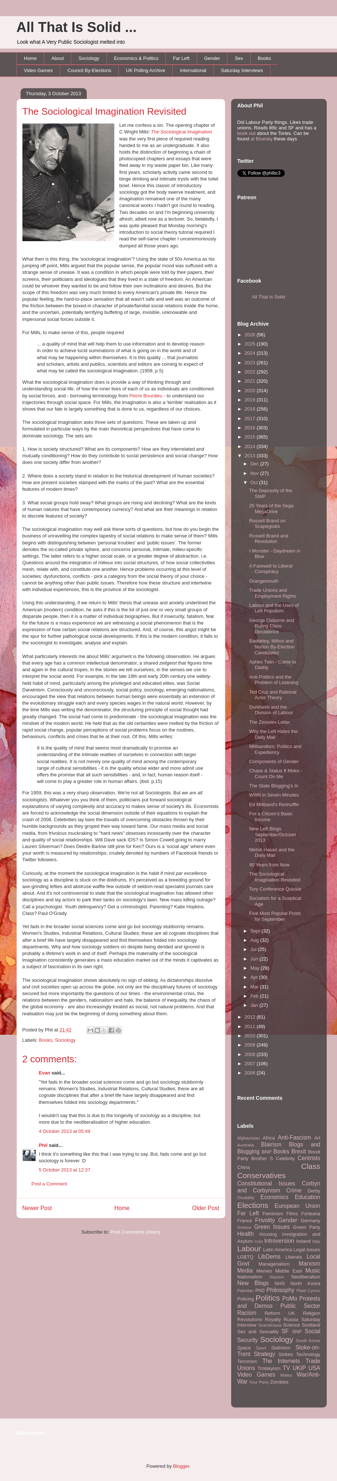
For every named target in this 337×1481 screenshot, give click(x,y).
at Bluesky (262, 139)
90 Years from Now (269, 865)
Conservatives (261, 1175)
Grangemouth (264, 581)
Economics (274, 1197)
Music (312, 1270)
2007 (251, 1063)
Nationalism (249, 1277)
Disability (246, 1197)
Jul (254, 949)
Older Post (205, 1208)
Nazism (277, 1276)
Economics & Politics (136, 58)
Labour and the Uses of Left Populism (274, 608)
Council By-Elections (89, 70)
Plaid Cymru (308, 1290)
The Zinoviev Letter (269, 722)
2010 (251, 1035)
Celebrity (285, 1158)
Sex (239, 58)
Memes (264, 1271)
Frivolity (265, 1220)
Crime (294, 1190)
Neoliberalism (305, 1277)
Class (310, 1166)
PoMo (289, 1298)
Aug (255, 940)
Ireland (303, 1241)
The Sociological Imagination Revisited (104, 111)
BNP (267, 1152)
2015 (251, 437)
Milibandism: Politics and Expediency (275, 749)
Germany (310, 1220)
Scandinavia (270, 1325)
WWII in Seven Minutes (274, 795)
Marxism (309, 1263)
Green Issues (272, 1227)
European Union (297, 1206)
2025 (251, 344)
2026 (251, 334)
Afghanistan (248, 1137)
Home (30, 58)
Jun (254, 959)
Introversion (279, 1241)
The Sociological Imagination (181, 132)
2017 (251, 418)
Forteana (310, 1213)
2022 (251, 372)
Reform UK (280, 1313)
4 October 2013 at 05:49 (64, 1131)
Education (307, 1197)
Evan (44, 1073)
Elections (252, 1205)
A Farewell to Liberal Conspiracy (271, 569)
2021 (251, 381)
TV (286, 1368)
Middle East (288, 1271)
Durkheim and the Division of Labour (271, 710)
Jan (254, 1005)
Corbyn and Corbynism (278, 1187)
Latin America (277, 1249)
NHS (279, 1283)
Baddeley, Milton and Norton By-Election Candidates (271, 646)
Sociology (89, 58)
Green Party (306, 1227)
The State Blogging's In (273, 785)
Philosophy (280, 1290)
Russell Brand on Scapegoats (267, 523)
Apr (254, 977)
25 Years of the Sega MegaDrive (271, 508)
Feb (255, 996)
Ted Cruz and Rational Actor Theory (273, 695)
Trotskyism (269, 1368)
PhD (260, 1290)
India (259, 1241)
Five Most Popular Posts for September (275, 916)
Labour (249, 1248)
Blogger (181, 1466)
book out (246, 133)
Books (264, 58)
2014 (251, 446)
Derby (314, 1191)
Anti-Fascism (294, 1137)
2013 (251, 455)
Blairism (271, 1144)
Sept (255, 931)
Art (317, 1138)
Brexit (298, 1151)
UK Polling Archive (145, 70)
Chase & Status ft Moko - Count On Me (275, 773)
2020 (251, 390)
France (244, 1220)
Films (292, 1213)
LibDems (269, 1256)
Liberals (293, 1257)
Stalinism (280, 1348)
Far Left (181, 58)
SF (285, 1331)
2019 (251, 400)
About (57, 58)
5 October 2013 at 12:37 (64, 1170)
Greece (244, 1227)
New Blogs (253, 1283)
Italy (316, 1241)
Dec (255, 463)
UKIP (299, 1368)
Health (245, 1234)
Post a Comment (49, 1184)
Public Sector (300, 1306)
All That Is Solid (268, 297)
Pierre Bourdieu (145, 395)
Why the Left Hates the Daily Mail (273, 734)
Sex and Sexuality (258, 1331)
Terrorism (247, 1361)
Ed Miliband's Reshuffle (274, 804)
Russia (291, 1319)
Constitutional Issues (266, 1183)
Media (245, 1270)
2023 (251, 362)
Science (291, 1325)
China (243, 1167)
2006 (251, 1073)
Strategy (264, 1354)
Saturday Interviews (242, 70)
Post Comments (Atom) (135, 1232)
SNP (297, 1331)
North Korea (305, 1283)
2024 (251, 353)
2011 (251, 1026)
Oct (254, 482)
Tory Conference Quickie (275, 889)
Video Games (38, 70)
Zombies (279, 1382)
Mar (255, 987)
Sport (261, 1347)
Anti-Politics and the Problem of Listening (273, 680)
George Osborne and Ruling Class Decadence (271, 626)
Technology (308, 1354)
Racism (247, 1313)
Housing (268, 1234)
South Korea (308, 1340)
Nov (255, 473)
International (193, 70)
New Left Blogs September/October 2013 (272, 834)
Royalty (273, 1319)
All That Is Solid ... (77, 27)
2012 (251, 1017)
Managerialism (274, 1264)
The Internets (281, 1361)
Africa (269, 1138)
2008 (251, 1054)
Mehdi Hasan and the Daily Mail (272, 852)
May (255, 968)
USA (314, 1368)
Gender (212, 58)
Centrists (309, 1158)
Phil (43, 1145)
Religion (311, 1313)
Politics (268, 1298)
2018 (251, 409)
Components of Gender (274, 761)
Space (244, 1348)
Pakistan (245, 1290)
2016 (251, 427)
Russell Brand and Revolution (268, 538)
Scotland (311, 1325)
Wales (286, 1375)
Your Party (259, 1382)
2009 (251, 1045)
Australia (245, 1144)
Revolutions (249, 1319)
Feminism (272, 1213)
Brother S (262, 1158)
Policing (245, 1299)
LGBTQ (245, 1257)
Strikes (286, 1354)
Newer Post (37, 1208)
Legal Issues (306, 1249)
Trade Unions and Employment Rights (272, 593)
